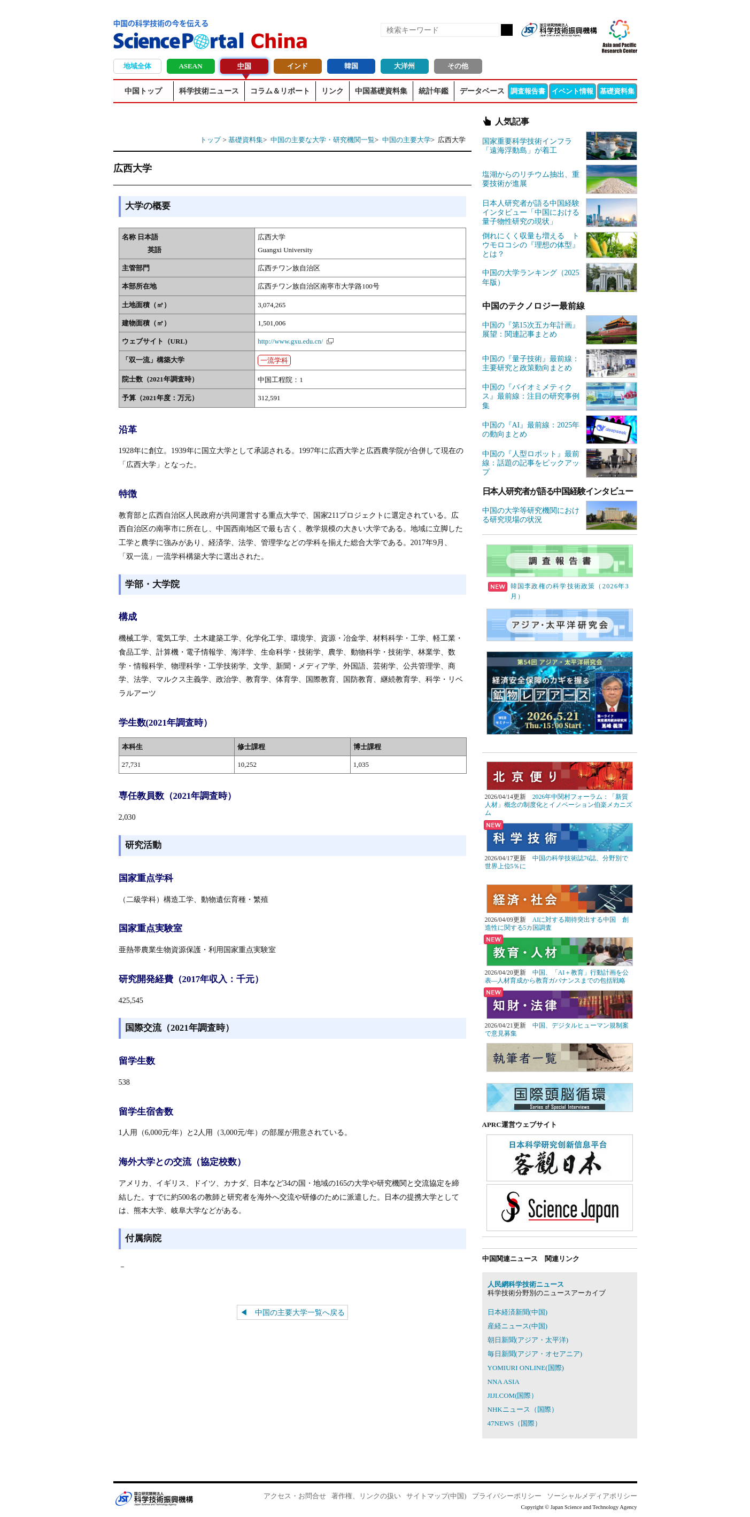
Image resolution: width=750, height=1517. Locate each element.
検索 (507, 30)
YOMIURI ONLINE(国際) (526, 1368)
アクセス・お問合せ (295, 1496)
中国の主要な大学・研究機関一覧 (322, 140)
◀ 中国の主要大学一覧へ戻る (292, 1312)
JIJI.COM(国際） (513, 1395)
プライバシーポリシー (507, 1496)
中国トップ (143, 91)
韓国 (351, 66)
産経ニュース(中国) (518, 1326)
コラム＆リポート (280, 91)
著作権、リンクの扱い (366, 1496)
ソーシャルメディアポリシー (592, 1496)
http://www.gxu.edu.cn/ (290, 341)
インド (297, 66)
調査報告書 (528, 91)
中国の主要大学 (406, 140)
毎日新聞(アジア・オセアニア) (535, 1354)
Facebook (551, 47)
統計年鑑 (434, 91)
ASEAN (190, 66)
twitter (569, 47)
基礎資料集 (617, 91)
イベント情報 (572, 91)
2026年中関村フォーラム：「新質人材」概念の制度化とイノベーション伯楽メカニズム (558, 804)
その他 (457, 66)
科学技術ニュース (209, 91)
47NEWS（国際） (515, 1423)
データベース (482, 91)
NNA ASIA (504, 1382)
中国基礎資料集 (381, 91)
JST (154, 1498)
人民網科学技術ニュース (526, 1284)
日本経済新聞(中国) (518, 1312)
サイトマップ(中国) (436, 1496)
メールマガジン (588, 47)
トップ (210, 140)
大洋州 (404, 66)
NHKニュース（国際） (523, 1409)
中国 (244, 66)
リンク (332, 91)
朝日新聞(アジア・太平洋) (528, 1340)
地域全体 (137, 66)
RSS (533, 47)
